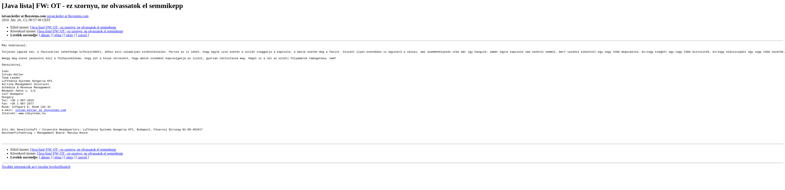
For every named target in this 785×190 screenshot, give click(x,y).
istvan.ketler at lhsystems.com (68, 16)
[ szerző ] (82, 35)
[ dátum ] (45, 35)
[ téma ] (58, 35)
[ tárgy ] (69, 35)
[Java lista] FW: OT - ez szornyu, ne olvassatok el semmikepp (73, 27)
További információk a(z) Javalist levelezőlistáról (36, 186)
